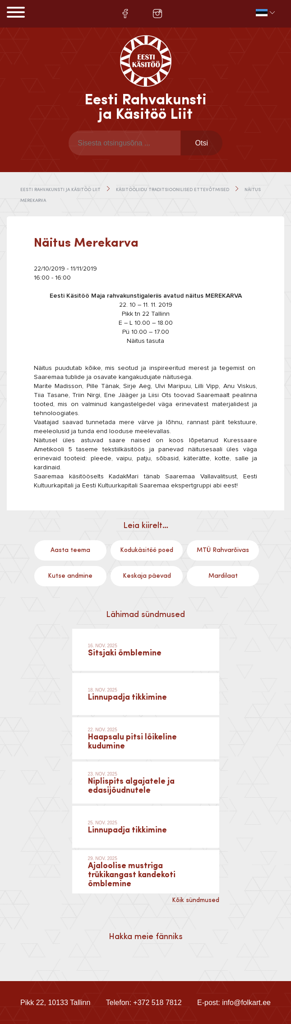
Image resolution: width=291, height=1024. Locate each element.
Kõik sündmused (195, 900)
